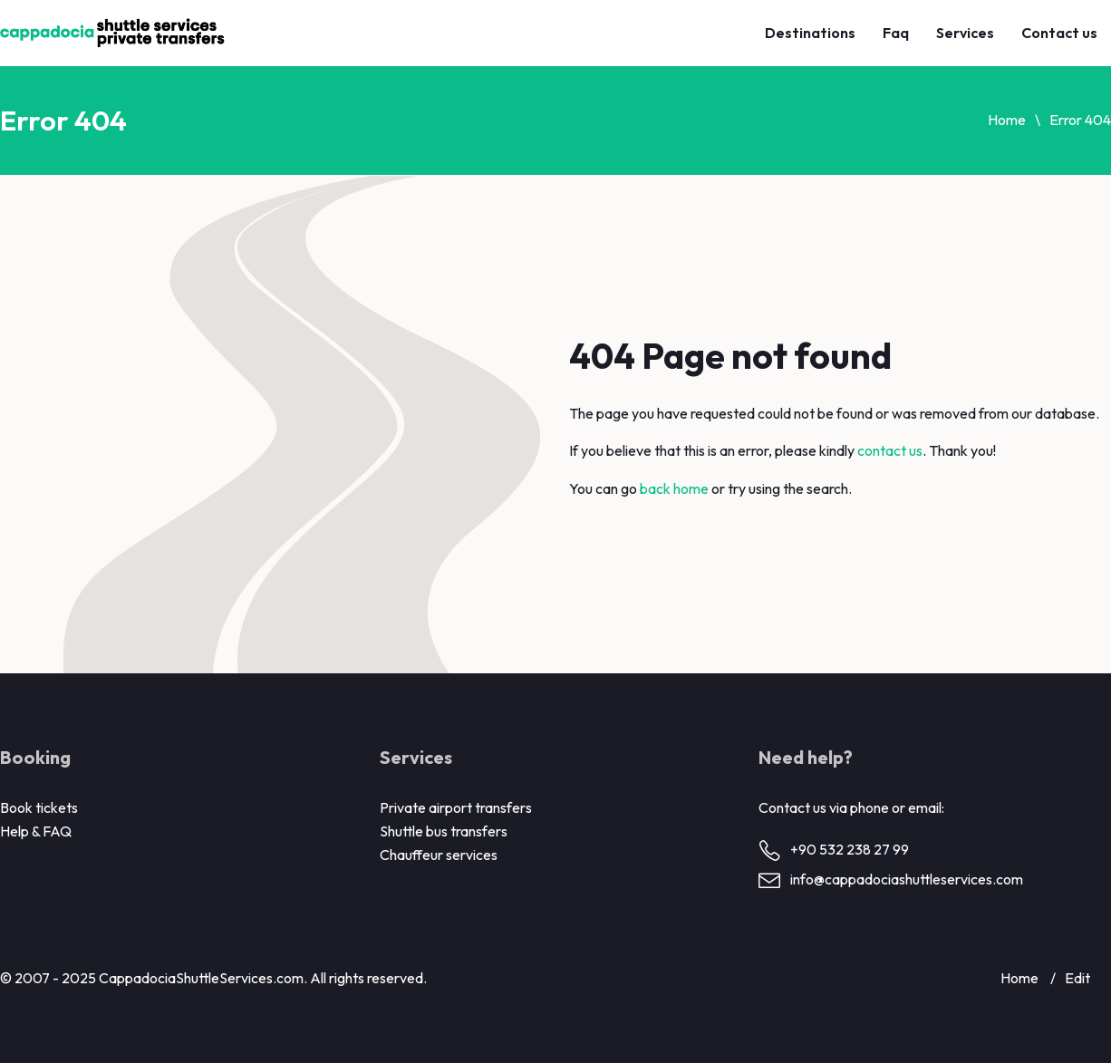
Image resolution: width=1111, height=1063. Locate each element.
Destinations (810, 33)
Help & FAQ (36, 831)
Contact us (1059, 33)
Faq (896, 33)
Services (965, 33)
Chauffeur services (439, 855)
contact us (890, 450)
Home (1007, 120)
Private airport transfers (456, 807)
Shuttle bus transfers (443, 831)
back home (674, 488)
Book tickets (39, 807)
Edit (1077, 978)
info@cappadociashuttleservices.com (906, 879)
